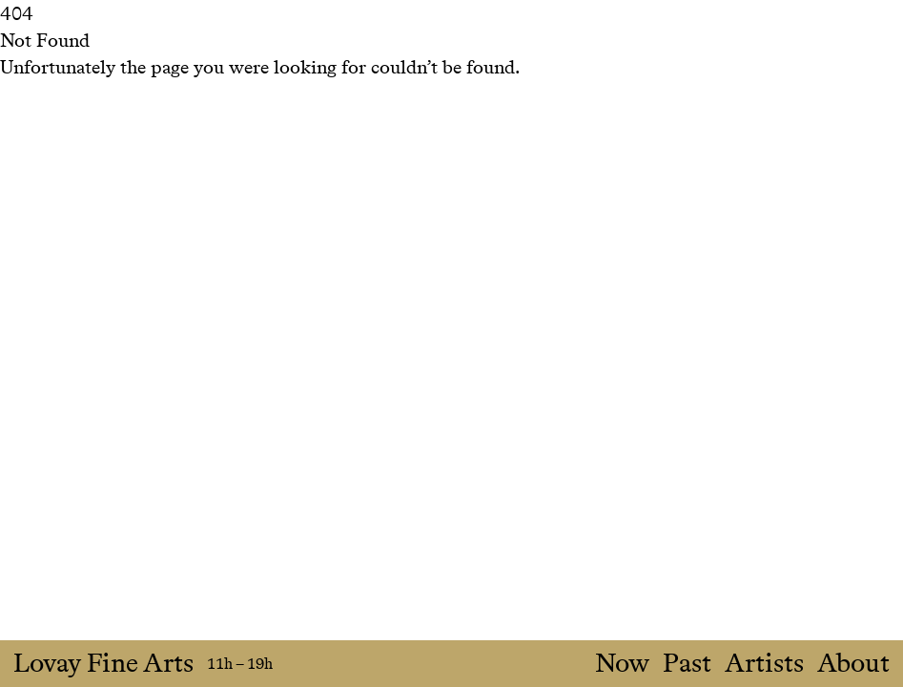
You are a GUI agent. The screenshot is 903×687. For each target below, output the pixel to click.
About (853, 664)
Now (622, 664)
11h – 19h (240, 664)
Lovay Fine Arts (103, 664)
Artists (764, 664)
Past (687, 664)
